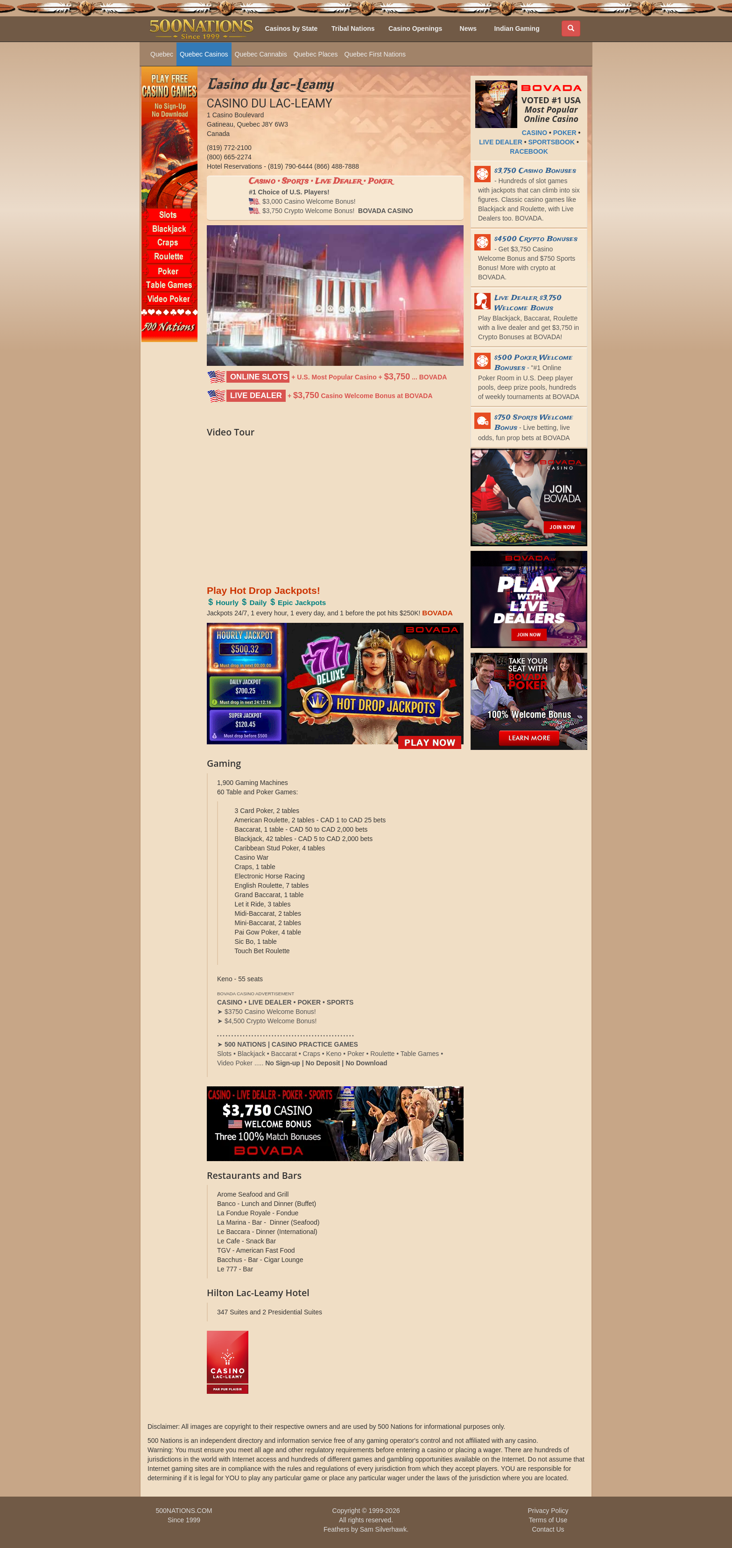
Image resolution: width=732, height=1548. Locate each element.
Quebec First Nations (375, 54)
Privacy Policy (548, 1510)
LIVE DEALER (500, 142)
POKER (565, 132)
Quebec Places (316, 54)
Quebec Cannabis (261, 54)
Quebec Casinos (204, 54)
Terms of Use (548, 1520)
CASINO (534, 132)
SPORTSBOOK (551, 142)
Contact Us (548, 1529)
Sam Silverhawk (383, 1529)
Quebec (161, 54)
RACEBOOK (529, 151)
